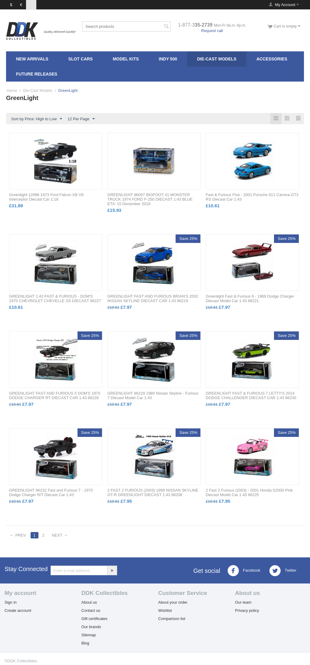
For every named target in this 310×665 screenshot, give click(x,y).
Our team (243, 602)
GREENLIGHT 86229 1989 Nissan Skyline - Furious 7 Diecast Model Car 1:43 (152, 395)
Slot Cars (80, 58)
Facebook (243, 570)
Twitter (282, 570)
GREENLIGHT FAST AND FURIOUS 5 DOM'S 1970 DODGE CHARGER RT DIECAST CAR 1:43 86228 (54, 395)
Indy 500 (168, 58)
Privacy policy (247, 610)
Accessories (271, 58)
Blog (85, 643)
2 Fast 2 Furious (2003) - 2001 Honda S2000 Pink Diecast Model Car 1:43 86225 (249, 492)
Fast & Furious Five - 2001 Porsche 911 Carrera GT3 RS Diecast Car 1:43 (252, 197)
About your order (173, 602)
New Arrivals (32, 58)
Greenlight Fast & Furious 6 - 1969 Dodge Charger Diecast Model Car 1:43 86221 (250, 298)
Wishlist (165, 610)
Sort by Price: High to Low (36, 119)
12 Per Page (81, 119)
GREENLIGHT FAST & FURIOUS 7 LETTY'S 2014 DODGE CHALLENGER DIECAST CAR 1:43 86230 (251, 395)
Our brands (91, 627)
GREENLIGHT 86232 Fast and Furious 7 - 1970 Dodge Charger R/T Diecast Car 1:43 (51, 492)
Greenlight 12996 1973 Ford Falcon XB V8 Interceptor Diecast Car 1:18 (46, 197)
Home (12, 90)
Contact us (90, 610)
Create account (18, 610)
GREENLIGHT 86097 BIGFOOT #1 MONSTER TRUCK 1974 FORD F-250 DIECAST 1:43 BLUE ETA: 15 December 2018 (150, 199)
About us (89, 602)
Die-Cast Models (216, 58)
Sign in (11, 602)
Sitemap (88, 635)
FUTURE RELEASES (36, 74)
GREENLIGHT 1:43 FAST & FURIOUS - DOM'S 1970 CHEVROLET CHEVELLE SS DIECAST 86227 (55, 298)
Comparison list (172, 618)
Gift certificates (94, 618)
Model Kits (126, 58)
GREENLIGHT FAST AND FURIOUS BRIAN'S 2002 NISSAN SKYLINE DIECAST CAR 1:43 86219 (152, 298)
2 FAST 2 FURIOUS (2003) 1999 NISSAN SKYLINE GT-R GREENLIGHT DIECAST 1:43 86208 (152, 492)
